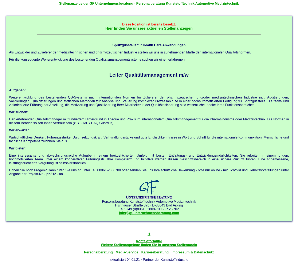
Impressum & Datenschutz (193, 252)
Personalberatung (98, 252)
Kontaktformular (149, 241)
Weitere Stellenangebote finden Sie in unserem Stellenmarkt (149, 245)
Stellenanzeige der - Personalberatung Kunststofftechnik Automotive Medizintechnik (149, 3)
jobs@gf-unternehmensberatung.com (149, 213)
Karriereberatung (155, 252)
